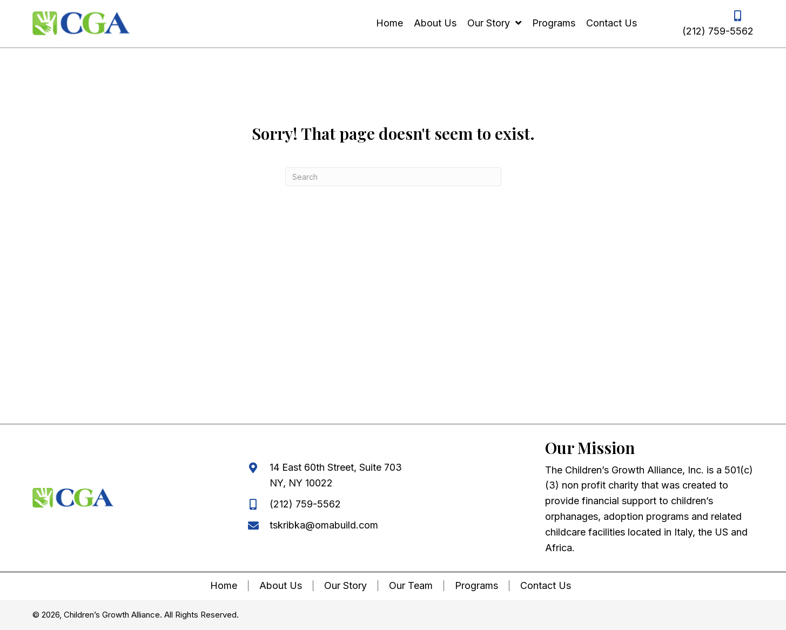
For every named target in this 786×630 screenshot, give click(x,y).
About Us (280, 585)
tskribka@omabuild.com (324, 525)
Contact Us (545, 585)
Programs (476, 585)
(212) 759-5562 (718, 31)
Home (223, 585)
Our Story (345, 585)
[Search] (393, 176)
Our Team (411, 585)
